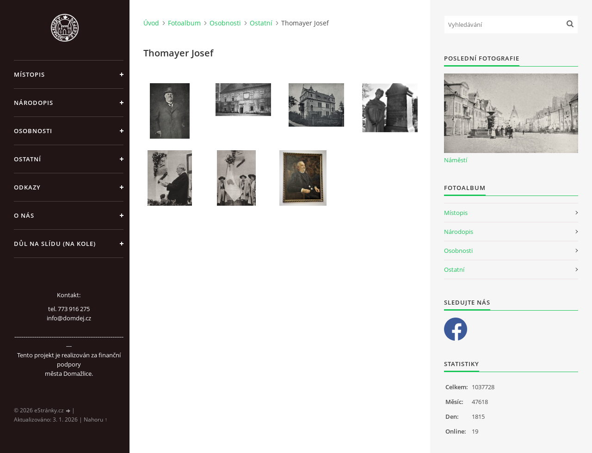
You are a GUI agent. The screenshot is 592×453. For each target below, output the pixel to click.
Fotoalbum (184, 22)
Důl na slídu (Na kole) (55, 243)
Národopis (33, 102)
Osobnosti (33, 131)
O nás (24, 215)
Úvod (151, 22)
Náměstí (455, 160)
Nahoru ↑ (95, 419)
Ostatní (27, 159)
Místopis (29, 74)
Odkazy (27, 187)
